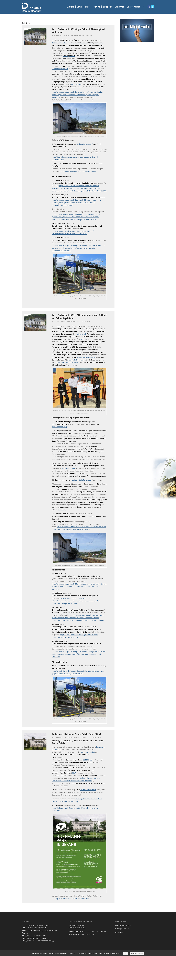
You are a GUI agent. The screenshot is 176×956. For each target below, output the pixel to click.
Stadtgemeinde (86, 334)
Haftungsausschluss (122, 929)
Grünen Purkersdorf (84, 144)
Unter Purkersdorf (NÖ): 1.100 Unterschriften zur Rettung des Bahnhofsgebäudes (79, 316)
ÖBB (82, 339)
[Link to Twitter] (152, 6)
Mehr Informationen (137, 953)
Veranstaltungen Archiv (71, 737)
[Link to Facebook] (149, 6)
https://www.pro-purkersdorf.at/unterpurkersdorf (78, 171)
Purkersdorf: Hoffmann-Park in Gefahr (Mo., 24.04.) (76, 734)
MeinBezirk (62, 510)
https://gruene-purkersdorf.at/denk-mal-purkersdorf (70, 898)
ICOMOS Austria (88, 760)
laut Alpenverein (77, 84)
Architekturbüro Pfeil (59, 43)
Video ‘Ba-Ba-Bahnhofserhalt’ (67, 362)
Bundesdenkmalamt (60, 69)
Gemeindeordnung (59, 427)
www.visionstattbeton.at (86, 357)
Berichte (66, 35)
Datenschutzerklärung (123, 925)
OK (126, 953)
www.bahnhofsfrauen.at (75, 360)
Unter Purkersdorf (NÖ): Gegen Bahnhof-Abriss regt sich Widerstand (78, 30)
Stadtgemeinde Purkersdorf (81, 480)
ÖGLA (74, 773)
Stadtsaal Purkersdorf (88, 790)
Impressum (119, 932)
